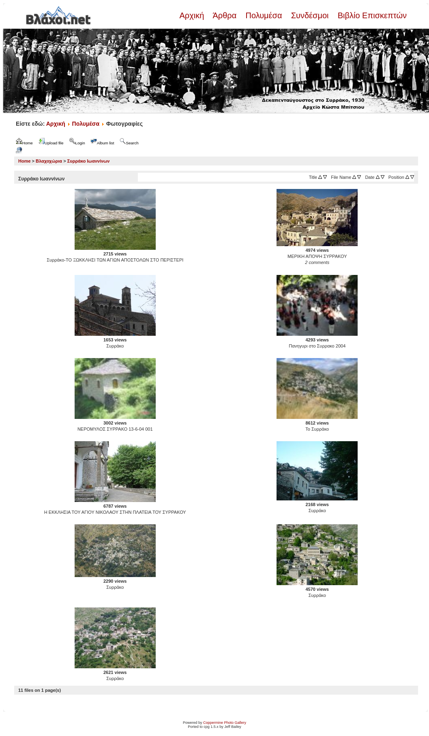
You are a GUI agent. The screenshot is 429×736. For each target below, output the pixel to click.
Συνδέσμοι (310, 15)
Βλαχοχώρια (49, 161)
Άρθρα (225, 15)
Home (24, 161)
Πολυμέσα (263, 15)
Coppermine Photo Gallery (224, 723)
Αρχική (192, 15)
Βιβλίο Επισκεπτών (371, 15)
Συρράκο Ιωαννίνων (88, 161)
